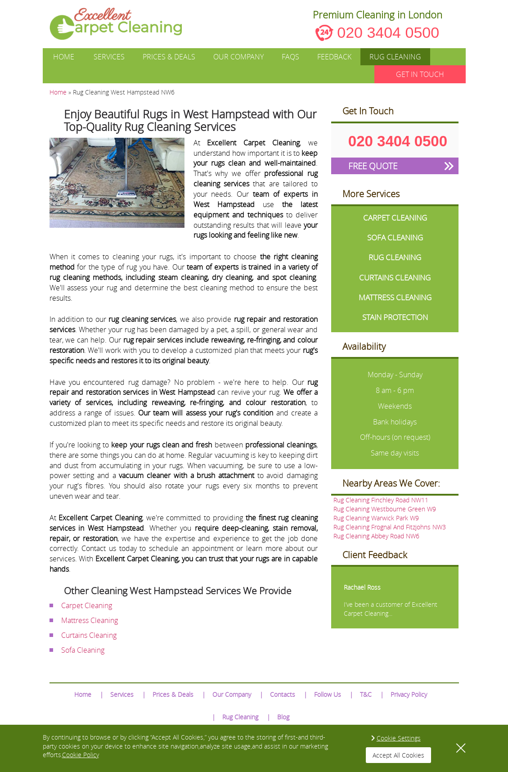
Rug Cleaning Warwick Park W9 (376, 518)
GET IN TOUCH (420, 74)
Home (63, 57)
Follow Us (327, 694)
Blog (283, 717)
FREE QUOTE (372, 166)
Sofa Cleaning (82, 650)
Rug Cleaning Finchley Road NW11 (380, 500)
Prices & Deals (169, 57)
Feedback (334, 57)
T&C (366, 694)
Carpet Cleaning (86, 605)
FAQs (290, 57)
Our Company (238, 57)
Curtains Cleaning (89, 635)
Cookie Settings (399, 738)
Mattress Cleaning (89, 620)
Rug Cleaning (395, 57)
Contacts (282, 694)
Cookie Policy (80, 754)
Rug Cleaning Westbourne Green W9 (384, 509)
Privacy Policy (409, 694)
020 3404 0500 (388, 32)
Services (109, 57)
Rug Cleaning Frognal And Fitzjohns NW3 (389, 527)
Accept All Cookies (398, 755)
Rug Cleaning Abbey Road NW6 (376, 536)
